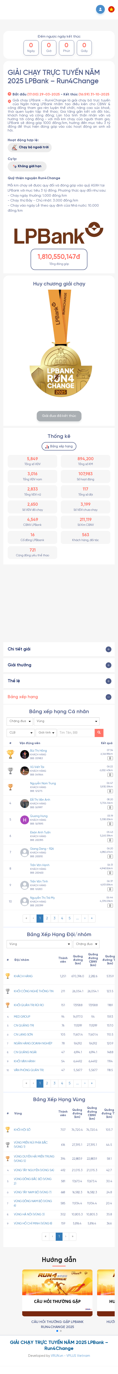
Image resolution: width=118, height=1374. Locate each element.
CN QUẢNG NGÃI (25, 1052)
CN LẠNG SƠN (23, 1034)
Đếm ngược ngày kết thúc (59, 36)
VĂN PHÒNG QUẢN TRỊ (29, 1070)
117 (85, 489)
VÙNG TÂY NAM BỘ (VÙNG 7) (33, 1192)
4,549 (32, 520)
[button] (111, 9)
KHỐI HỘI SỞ (22, 1129)
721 (33, 550)
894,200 (85, 459)
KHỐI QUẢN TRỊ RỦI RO (29, 1005)
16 (33, 535)
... (77, 918)
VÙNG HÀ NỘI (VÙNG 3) (29, 1214)
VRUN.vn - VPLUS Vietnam (70, 1356)
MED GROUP (22, 1016)
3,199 (85, 504)
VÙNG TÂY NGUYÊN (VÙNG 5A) (34, 1170)
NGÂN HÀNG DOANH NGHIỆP (33, 1043)
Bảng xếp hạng (59, 447)
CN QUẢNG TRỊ (24, 1025)
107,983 (86, 474)
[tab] (59, 649)
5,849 (32, 459)
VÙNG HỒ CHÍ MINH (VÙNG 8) (33, 1223)
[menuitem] (26, 918)
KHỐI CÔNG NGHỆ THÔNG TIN (33, 991)
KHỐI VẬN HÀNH (24, 1061)
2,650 (32, 504)
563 (85, 535)
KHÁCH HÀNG (23, 976)
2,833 (32, 489)
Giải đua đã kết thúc (59, 416)
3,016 (32, 474)
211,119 (86, 520)
